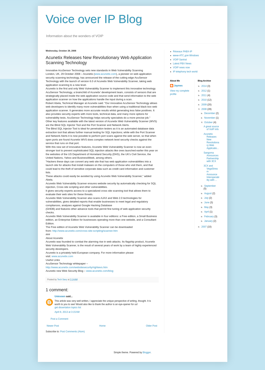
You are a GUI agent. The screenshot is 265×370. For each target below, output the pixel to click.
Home (102, 325)
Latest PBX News (182, 63)
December (210, 113)
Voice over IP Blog (94, 19)
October (208, 122)
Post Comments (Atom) (72, 331)
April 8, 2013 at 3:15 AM (67, 312)
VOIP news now (181, 67)
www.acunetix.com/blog (99, 270)
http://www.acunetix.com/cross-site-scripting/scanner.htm (85, 230)
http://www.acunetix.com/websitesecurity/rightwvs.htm (77, 267)
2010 (204, 99)
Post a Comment (59, 319)
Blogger (147, 352)
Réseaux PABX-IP (182, 51)
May (206, 207)
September (210, 186)
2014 (204, 86)
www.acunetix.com (105, 73)
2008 (204, 109)
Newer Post (53, 325)
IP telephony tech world (185, 71)
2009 (204, 104)
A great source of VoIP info (211, 128)
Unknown (60, 296)
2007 (204, 226)
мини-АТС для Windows (186, 55)
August (208, 193)
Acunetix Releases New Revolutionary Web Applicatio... (211, 141)
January (208, 221)
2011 (204, 95)
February (209, 216)
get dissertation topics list (68, 307)
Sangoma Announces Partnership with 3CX (211, 157)
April (207, 211)
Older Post (151, 325)
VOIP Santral (180, 59)
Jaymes (178, 85)
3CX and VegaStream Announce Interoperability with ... (211, 172)
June (207, 202)
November (210, 117)
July (206, 198)
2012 (204, 90)
